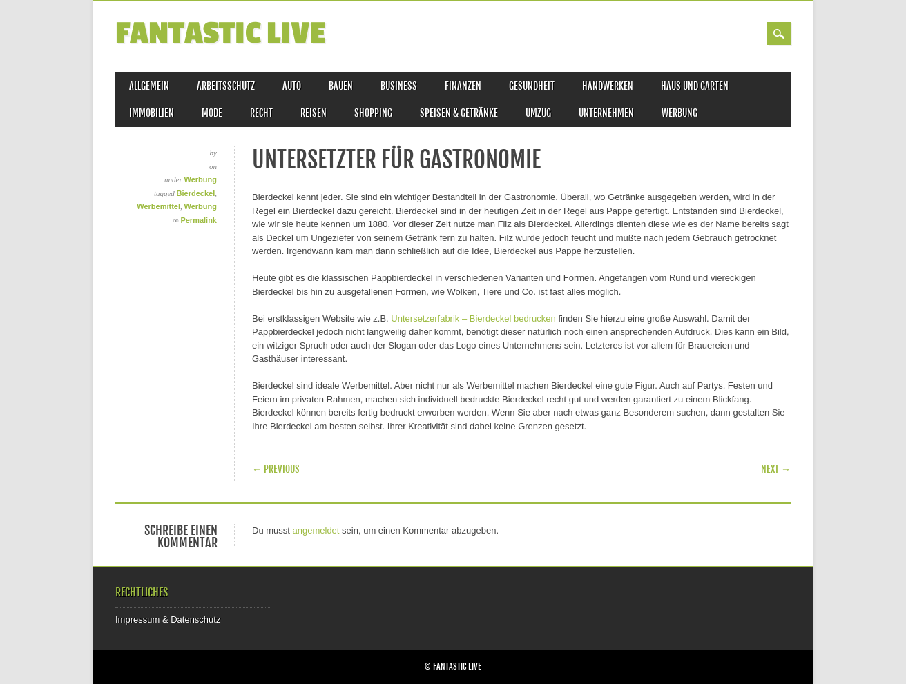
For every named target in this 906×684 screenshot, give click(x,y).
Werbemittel (158, 206)
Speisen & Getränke (459, 113)
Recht (261, 113)
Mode (212, 113)
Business (398, 86)
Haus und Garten (695, 86)
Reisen (313, 113)
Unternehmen (606, 113)
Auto (291, 86)
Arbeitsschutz (226, 86)
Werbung (679, 113)
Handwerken (607, 86)
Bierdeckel (196, 193)
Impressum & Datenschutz (167, 619)
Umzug (538, 113)
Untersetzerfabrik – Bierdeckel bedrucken (473, 318)
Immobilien (151, 113)
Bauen (341, 86)
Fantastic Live (220, 33)
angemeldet (316, 530)
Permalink (198, 220)
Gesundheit (532, 86)
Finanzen (463, 86)
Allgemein (149, 86)
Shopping (373, 113)
